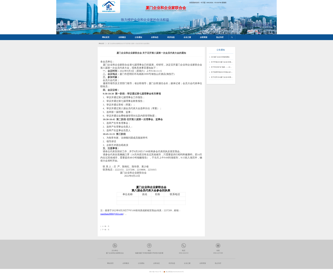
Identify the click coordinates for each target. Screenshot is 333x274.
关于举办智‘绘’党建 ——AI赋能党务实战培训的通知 (222, 67)
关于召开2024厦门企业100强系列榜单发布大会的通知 (222, 78)
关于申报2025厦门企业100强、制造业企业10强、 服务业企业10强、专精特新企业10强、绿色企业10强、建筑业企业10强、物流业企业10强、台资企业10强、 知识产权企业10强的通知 (222, 62)
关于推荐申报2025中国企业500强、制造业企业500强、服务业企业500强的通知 (222, 72)
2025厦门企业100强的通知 (220, 57)
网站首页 (101, 43)
